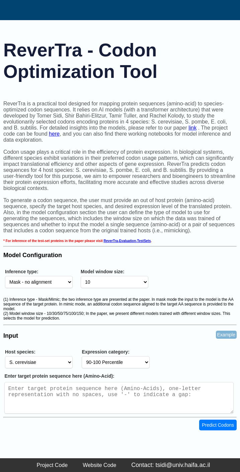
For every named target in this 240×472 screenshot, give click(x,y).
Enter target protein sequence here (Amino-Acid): (59, 376)
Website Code (99, 465)
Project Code (52, 465)
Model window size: (103, 271)
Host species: (20, 352)
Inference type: (21, 271)
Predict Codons (218, 430)
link (192, 128)
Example (226, 334)
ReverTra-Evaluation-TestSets (127, 241)
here (54, 134)
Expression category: (105, 352)
